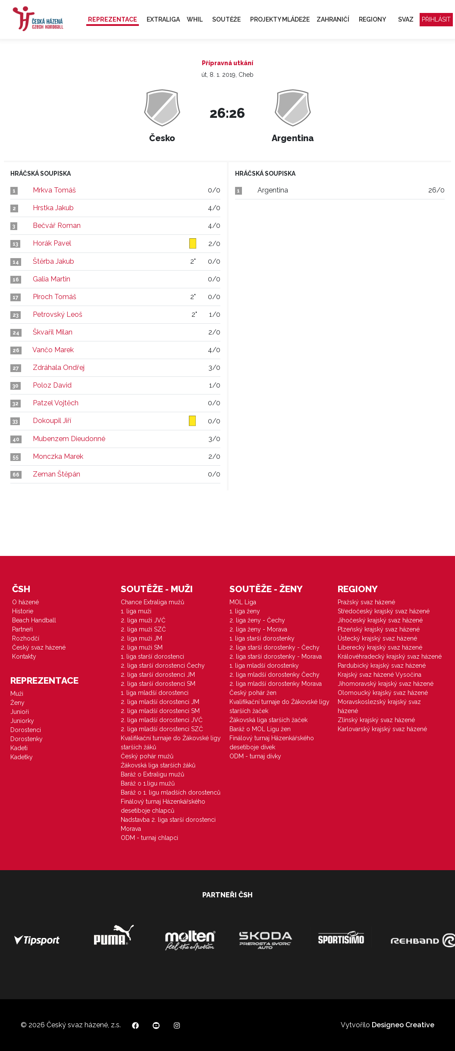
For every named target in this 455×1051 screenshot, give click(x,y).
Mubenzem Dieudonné (69, 439)
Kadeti (19, 748)
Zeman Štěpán (56, 474)
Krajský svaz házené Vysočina (379, 674)
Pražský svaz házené (366, 602)
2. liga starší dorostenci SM (158, 683)
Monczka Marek (58, 456)
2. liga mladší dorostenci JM (160, 701)
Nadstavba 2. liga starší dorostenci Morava (168, 824)
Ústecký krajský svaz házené (377, 638)
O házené (25, 602)
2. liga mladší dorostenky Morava (275, 683)
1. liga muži (136, 611)
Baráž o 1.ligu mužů (148, 783)
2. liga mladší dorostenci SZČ (162, 729)
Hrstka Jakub (53, 208)
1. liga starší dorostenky (262, 638)
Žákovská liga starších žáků (158, 765)
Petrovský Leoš (57, 314)
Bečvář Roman (57, 225)
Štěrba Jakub (53, 261)
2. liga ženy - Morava (258, 629)
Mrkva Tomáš (54, 190)
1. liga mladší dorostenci (154, 692)
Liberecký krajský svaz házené (380, 647)
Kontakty (24, 656)
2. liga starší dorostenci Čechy (163, 665)
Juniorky (22, 720)
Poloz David (52, 385)
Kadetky (21, 757)
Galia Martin (51, 279)
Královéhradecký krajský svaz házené (390, 656)
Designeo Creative (403, 1025)
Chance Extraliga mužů (152, 602)
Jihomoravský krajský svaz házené (385, 683)
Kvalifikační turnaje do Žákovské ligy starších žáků (171, 743)
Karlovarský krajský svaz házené (382, 729)
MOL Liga (242, 602)
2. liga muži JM (141, 638)
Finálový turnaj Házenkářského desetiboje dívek (271, 743)
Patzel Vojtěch (55, 403)
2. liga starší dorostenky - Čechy (274, 647)
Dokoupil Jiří (52, 421)
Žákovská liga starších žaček (268, 719)
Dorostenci (25, 729)
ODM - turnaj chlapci (149, 837)
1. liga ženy (244, 611)
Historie (22, 611)
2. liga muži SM (142, 647)
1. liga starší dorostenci (152, 656)
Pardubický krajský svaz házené (382, 665)
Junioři (19, 711)
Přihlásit (436, 19)
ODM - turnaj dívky (255, 756)
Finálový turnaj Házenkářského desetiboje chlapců (163, 806)
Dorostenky (26, 738)
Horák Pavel (52, 243)
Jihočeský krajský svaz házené (380, 620)
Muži (16, 693)
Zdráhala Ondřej (59, 367)
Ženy (17, 702)
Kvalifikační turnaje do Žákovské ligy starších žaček (279, 706)
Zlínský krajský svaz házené (376, 719)
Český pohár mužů (147, 756)
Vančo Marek (53, 350)
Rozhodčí (25, 638)
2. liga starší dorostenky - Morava (275, 656)
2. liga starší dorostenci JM (158, 674)
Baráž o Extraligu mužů (152, 774)
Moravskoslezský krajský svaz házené (379, 706)
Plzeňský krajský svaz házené (379, 629)
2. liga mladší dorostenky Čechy (274, 674)
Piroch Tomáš (54, 297)
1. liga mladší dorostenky (264, 665)
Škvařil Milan (52, 332)
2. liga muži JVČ (143, 620)
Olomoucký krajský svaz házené (383, 692)
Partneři (22, 629)
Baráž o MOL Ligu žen (260, 729)
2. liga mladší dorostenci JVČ (162, 719)
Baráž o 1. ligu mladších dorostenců (170, 792)
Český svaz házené (39, 647)
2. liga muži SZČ (143, 629)
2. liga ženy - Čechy (257, 620)
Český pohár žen (252, 692)
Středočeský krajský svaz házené (384, 611)
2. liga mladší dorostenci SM (160, 710)
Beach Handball (34, 620)
